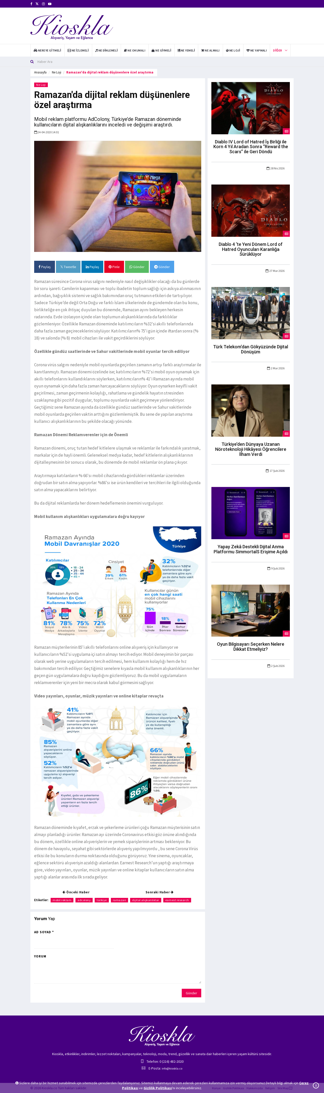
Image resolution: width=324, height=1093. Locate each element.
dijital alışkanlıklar (145, 900)
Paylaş (44, 267)
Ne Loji (56, 72)
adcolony (84, 900)
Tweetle (68, 267)
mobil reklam (62, 900)
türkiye (102, 900)
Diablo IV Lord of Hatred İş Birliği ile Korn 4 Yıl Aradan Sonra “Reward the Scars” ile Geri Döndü (250, 146)
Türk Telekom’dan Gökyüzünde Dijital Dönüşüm (250, 349)
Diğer (277, 50)
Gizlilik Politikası (158, 1088)
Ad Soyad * (44, 932)
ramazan (119, 900)
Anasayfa (40, 72)
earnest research (177, 900)
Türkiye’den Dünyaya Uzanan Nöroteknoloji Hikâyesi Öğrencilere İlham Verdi (250, 449)
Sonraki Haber (160, 892)
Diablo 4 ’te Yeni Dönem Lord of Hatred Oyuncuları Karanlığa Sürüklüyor (250, 249)
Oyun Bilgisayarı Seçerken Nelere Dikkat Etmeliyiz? (250, 646)
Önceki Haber (76, 892)
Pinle (114, 267)
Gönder (137, 267)
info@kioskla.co (172, 1068)
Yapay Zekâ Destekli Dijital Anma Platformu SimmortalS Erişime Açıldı (251, 549)
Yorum (40, 956)
